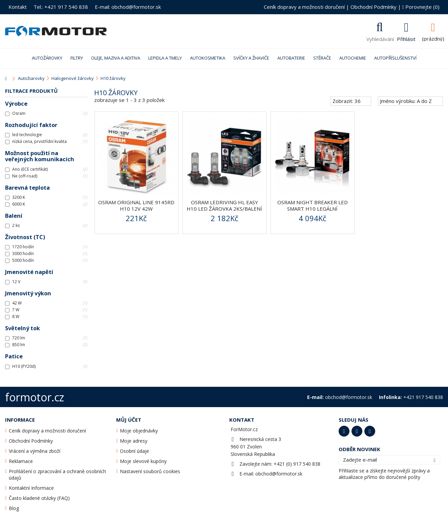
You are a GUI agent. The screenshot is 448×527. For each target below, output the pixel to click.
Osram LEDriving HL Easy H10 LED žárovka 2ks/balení (224, 205)
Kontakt (17, 6)
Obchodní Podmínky (373, 6)
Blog (14, 508)
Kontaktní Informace (31, 488)
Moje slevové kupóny (143, 461)
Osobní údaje (134, 451)
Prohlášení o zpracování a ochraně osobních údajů (57, 474)
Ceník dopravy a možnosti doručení (304, 6)
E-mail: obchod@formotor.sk (128, 6)
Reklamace (21, 461)
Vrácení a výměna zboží (34, 451)
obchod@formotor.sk (278, 473)
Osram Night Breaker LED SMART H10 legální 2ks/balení (312, 208)
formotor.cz (34, 397)
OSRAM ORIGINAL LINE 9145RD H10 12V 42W (136, 205)
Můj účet (128, 419)
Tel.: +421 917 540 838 (61, 6)
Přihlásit (406, 38)
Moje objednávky (139, 430)
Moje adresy (133, 441)
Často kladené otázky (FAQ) (39, 498)
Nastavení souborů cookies (150, 471)
